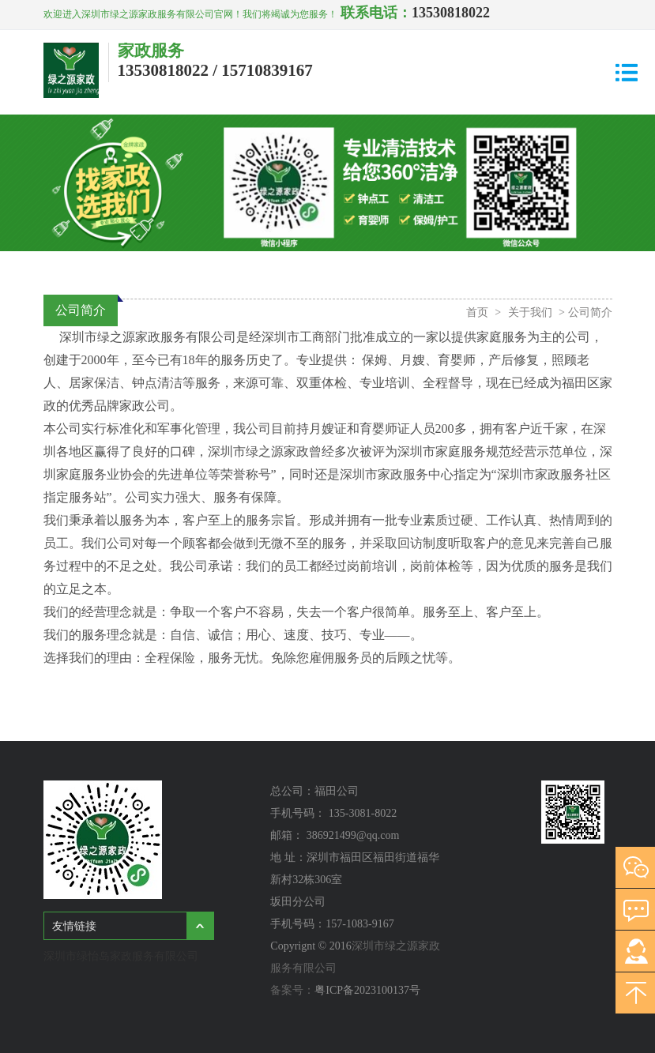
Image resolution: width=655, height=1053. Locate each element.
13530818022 (451, 13)
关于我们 (530, 312)
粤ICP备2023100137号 (367, 990)
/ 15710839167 (263, 70)
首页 (477, 312)
